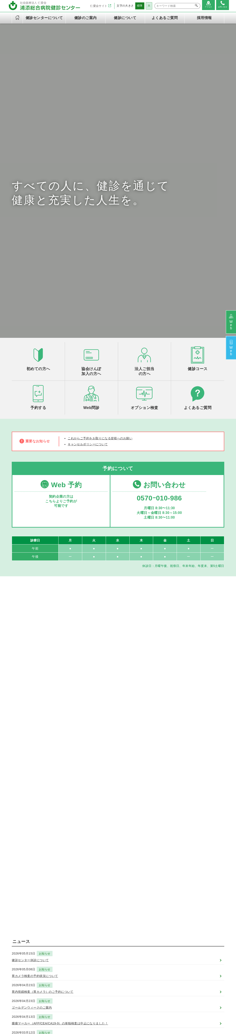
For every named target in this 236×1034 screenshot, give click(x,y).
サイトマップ (131, 1020)
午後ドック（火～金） (125, 914)
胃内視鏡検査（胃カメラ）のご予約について (47, 702)
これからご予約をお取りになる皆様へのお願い (105, 246)
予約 (230, 349)
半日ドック (117, 919)
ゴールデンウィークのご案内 (34, 719)
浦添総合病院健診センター (130, 1013)
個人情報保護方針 (82, 955)
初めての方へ (159, 914)
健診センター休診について (33, 669)
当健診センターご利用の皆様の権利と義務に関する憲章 (83, 969)
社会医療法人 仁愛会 (26, 903)
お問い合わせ (158, 294)
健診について (156, 906)
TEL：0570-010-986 (28, 929)
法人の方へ (157, 919)
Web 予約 (60, 294)
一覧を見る (118, 766)
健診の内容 (77, 928)
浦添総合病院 (96, 1013)
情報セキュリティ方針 (85, 960)
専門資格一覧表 (81, 942)
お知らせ (48, 662)
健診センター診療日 (84, 932)
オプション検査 (120, 937)
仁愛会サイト (97, 5)
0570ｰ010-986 (157, 308)
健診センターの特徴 (84, 923)
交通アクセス (79, 937)
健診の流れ (157, 928)
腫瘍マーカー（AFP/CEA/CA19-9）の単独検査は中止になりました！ (66, 735)
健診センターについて (83, 906)
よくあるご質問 (165, 18)
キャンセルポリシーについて (90, 253)
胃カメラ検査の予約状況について (38, 686)
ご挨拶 (74, 914)
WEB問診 (156, 932)
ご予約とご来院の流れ (165, 923)
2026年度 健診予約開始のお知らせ (39, 751)
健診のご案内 (116, 906)
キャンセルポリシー (84, 978)
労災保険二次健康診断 (125, 941)
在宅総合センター (166, 1013)
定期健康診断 (119, 923)
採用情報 (204, 18)
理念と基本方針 (81, 919)
